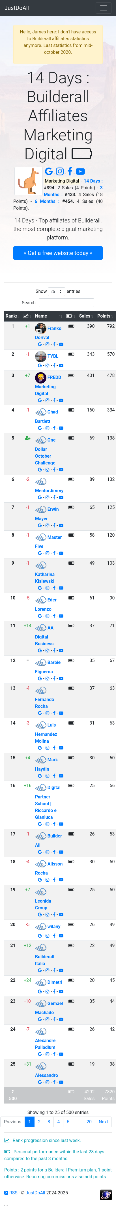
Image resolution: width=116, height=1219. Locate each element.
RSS (11, 1193)
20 (89, 1121)
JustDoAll (17, 8)
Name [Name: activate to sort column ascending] (41, 316)
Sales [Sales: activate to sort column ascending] (85, 316)
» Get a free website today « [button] (57, 253)
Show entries (58, 291)
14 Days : (93, 181)
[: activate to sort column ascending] (28, 316)
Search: (58, 302)
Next (103, 1121)
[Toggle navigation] (103, 8)
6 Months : (47, 201)
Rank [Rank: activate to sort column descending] (11, 316)
